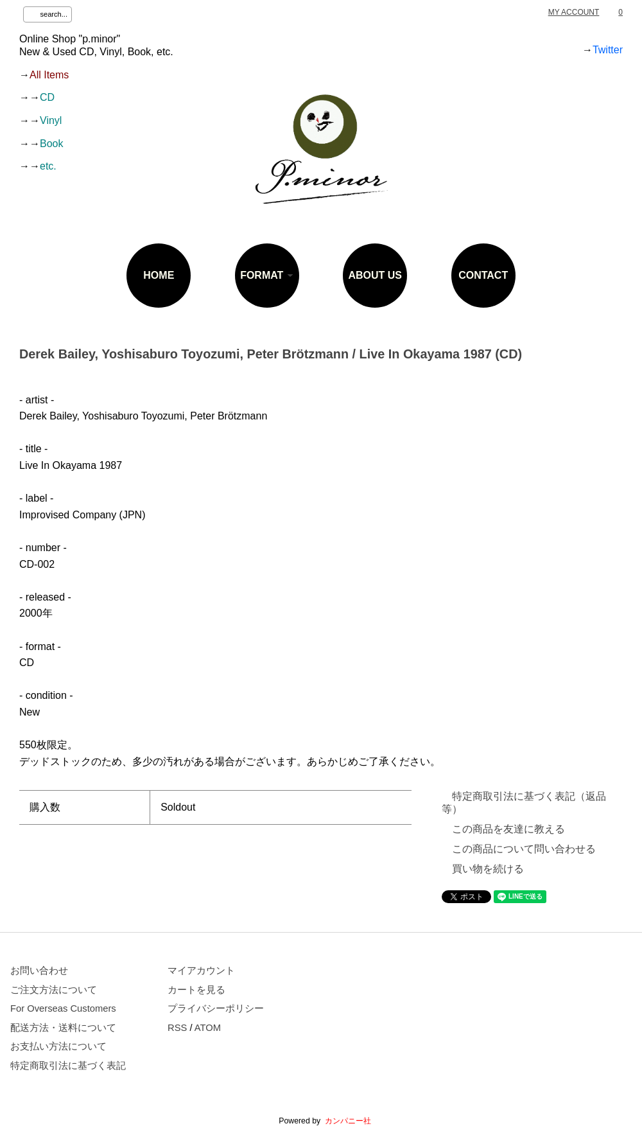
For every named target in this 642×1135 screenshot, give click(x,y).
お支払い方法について (58, 1046)
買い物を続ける (488, 868)
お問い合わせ (39, 970)
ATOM (208, 1028)
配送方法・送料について (63, 1028)
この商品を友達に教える (508, 828)
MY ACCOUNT (574, 12)
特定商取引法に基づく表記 (68, 1065)
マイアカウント (201, 970)
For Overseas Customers (63, 1008)
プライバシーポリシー (216, 1008)
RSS (177, 1028)
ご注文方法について (53, 990)
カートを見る (196, 990)
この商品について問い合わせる (524, 848)
